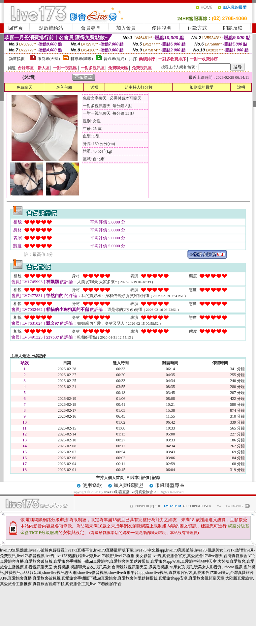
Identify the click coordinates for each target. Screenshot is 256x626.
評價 (145, 477)
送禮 (94, 87)
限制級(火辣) (49, 58)
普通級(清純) (115, 58)
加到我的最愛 (201, 87)
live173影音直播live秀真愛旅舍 (128, 492)
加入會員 (126, 28)
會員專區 (91, 28)
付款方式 (197, 28)
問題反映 (233, 28)
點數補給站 (51, 28)
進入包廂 (64, 87)
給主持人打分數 (138, 87)
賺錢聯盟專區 (169, 485)
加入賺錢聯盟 (128, 485)
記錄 (156, 477)
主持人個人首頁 (110, 477)
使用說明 (162, 28)
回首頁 (15, 28)
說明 (241, 87)
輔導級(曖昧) (82, 58)
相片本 (133, 477)
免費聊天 (24, 87)
